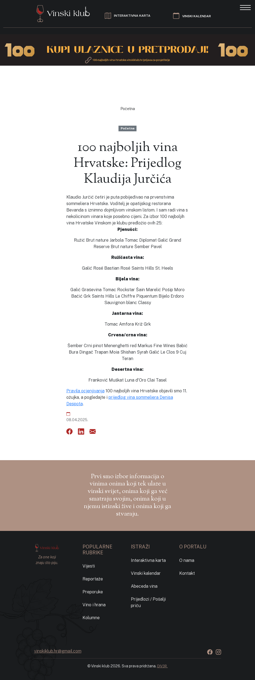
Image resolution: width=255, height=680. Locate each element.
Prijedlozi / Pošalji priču (148, 602)
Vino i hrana (94, 604)
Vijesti (88, 566)
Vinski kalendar (146, 573)
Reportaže (92, 579)
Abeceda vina (144, 586)
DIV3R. (162, 666)
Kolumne (91, 617)
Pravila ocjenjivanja (85, 390)
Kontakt (187, 573)
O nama (186, 560)
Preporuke (92, 591)
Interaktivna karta (148, 560)
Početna (127, 109)
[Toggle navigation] (245, 7)
